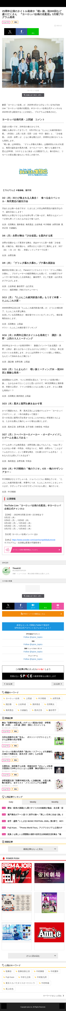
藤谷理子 (51, 710)
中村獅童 (39, 971)
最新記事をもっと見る (39, 849)
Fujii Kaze (8, 977)
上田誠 (27, 698)
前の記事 (8, 684)
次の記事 (58, 684)
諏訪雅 (7, 704)
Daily (11, 802)
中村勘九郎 (41, 977)
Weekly (33, 802)
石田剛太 (49, 704)
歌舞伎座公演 (23, 971)
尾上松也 (8, 989)
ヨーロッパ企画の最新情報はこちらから (36, 549)
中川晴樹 (41, 698)
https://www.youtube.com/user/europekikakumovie (33, 540)
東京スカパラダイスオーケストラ (19, 983)
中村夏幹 (53, 971)
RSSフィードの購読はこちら (41, 614)
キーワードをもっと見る (53, 996)
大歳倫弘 (23, 710)
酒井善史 (35, 704)
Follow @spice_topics (33, 637)
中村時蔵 (44, 983)
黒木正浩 (37, 710)
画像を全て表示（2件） (33, 95)
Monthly (55, 802)
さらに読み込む (41, 956)
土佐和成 (21, 704)
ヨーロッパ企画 (11, 698)
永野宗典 (55, 698)
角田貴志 (8, 710)
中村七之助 (24, 977)
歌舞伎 (7, 971)
